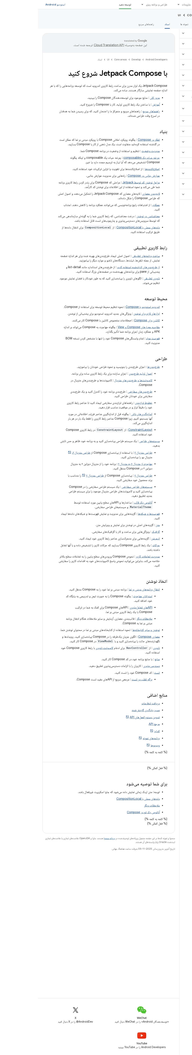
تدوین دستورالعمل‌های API (107, 717)
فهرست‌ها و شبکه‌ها (111, 514)
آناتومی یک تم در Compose (105, 812)
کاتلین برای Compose (109, 320)
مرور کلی (117, 98)
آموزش (164, 24)
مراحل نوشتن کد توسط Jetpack (103, 182)
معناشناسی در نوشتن (110, 216)
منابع (119, 659)
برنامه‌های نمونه (113, 738)
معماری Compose (111, 637)
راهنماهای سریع (108, 24)
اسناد (62, 59)
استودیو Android (17, 4)
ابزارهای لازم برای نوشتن (109, 314)
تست (119, 673)
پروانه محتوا (71, 838)
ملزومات (148, 4)
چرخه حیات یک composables (104, 158)
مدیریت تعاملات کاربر (110, 556)
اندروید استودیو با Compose (105, 307)
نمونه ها (146, 24)
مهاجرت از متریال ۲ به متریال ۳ (97, 464)
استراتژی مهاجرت (104, 596)
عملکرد (118, 205)
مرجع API (116, 724)
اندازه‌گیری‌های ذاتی (103, 414)
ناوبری (118, 648)
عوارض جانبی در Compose (106, 176)
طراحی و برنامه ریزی (119, 4)
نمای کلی (183, 24)
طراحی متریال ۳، (43, 453)
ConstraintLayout (102, 430)
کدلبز (119, 731)
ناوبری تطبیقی (114, 278)
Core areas (158, 15)
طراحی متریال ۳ (105, 453)
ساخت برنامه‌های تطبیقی (108, 256)
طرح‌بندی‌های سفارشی (102, 392)
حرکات (118, 545)
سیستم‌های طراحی (111, 441)
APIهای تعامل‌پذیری (103, 607)
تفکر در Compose (111, 140)
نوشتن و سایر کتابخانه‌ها (108, 630)
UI (141, 15)
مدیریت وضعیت (113, 151)
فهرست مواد (115, 338)
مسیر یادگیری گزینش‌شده (108, 710)
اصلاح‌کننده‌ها (114, 169)
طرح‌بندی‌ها (115, 367)
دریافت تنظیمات (113, 703)
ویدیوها (117, 745)
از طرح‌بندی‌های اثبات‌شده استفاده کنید (100, 267)
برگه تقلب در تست (104, 679)
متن (120, 525)
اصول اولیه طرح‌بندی (102, 374)
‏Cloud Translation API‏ (71, 45)
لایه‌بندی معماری (113, 194)
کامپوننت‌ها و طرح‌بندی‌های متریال (95, 380)
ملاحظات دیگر (106, 619)
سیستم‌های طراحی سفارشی (99, 487)
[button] (170, 33)
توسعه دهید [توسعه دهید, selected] (87, 4)
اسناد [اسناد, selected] (129, 24)
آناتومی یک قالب (105, 502)
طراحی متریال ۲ (105, 475)
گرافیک (118, 532)
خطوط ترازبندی (105, 403)
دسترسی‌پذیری (113, 666)
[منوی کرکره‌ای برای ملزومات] (139, 4)
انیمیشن (117, 538)
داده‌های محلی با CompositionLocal (100, 227)
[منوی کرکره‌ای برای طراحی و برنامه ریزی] (103, 4)
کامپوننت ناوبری (66, 648)
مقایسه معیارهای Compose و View (101, 327)
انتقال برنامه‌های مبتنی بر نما (106, 589)
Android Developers (118, 59)
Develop (181, 15)
